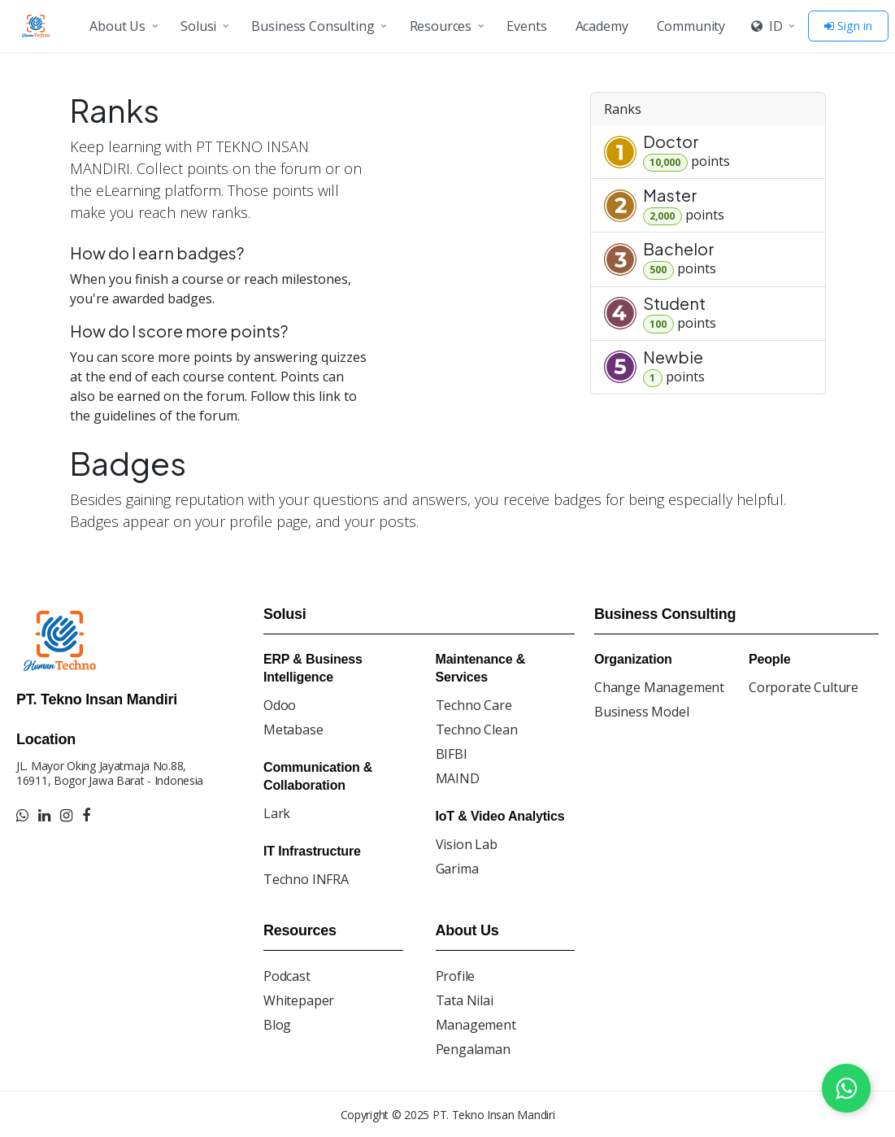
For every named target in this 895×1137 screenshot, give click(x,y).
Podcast (287, 976)
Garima (457, 869)
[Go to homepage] (38, 26)
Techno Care (474, 705)
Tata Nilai (464, 1000)
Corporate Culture (803, 687)
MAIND (458, 778)
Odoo (279, 705)
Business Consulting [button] (312, 26)
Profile (456, 976)
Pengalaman (473, 1049)
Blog (277, 1025)
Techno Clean (477, 729)
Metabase (293, 729)
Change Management (659, 687)
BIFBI (451, 754)
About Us (117, 26)
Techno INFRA (306, 879)
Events (526, 26)
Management (476, 1025)
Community (691, 26)
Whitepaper (298, 1000)
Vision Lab (466, 844)
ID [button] (766, 26)
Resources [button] (441, 26)
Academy (602, 26)
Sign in (848, 25)
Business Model (641, 712)
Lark (276, 813)
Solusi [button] (198, 26)
